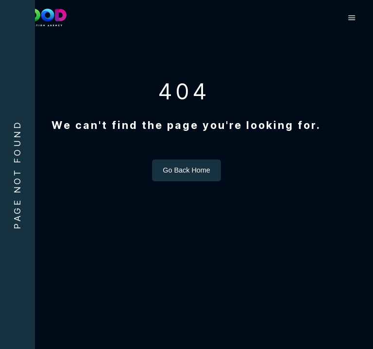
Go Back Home (186, 190)
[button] (351, 18)
